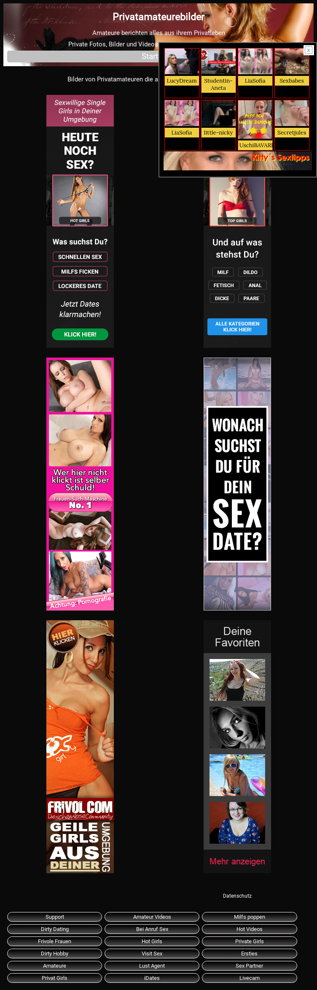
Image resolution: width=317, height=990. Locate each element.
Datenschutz (237, 896)
